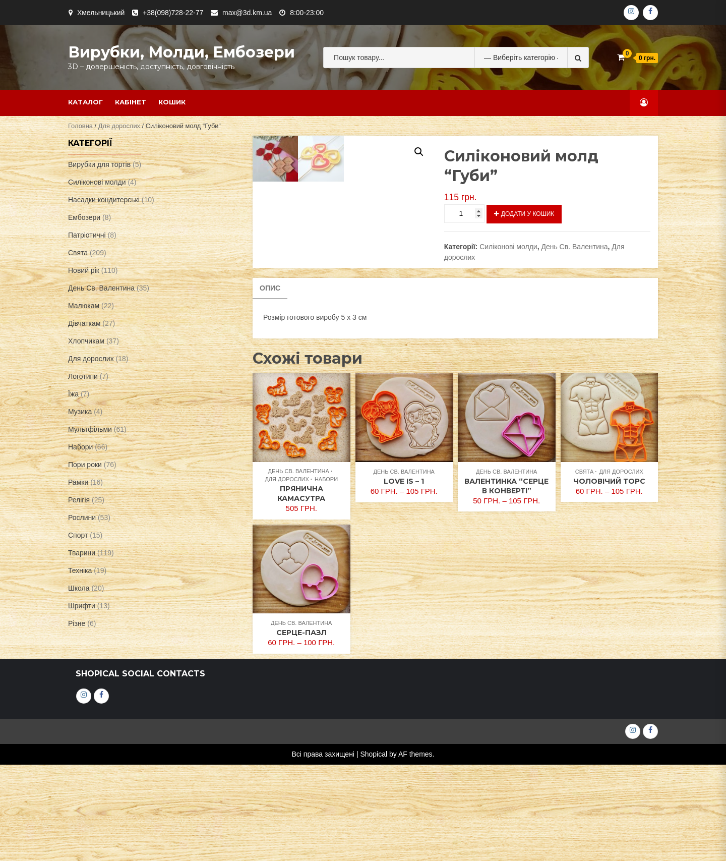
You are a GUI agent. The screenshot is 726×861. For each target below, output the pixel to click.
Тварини (81, 553)
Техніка (80, 570)
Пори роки (85, 465)
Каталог (85, 102)
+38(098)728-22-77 (173, 13)
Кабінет (130, 102)
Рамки (78, 482)
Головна (80, 126)
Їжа (73, 394)
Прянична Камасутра (301, 590)
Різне (76, 623)
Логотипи (83, 376)
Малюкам (83, 306)
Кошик (172, 102)
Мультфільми (90, 429)
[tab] (270, 384)
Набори (326, 576)
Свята (584, 568)
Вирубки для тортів (99, 164)
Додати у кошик (527, 213)
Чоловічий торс (609, 577)
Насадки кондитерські (104, 200)
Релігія (79, 500)
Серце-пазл (301, 728)
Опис (270, 384)
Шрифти (81, 606)
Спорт (78, 535)
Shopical (373, 850)
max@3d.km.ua (247, 13)
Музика (80, 412)
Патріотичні (87, 235)
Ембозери (84, 217)
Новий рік (83, 270)
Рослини (82, 517)
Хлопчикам (86, 341)
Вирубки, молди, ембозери (181, 52)
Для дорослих (119, 126)
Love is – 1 (404, 577)
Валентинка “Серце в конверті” (506, 582)
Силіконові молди (508, 247)
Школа (79, 588)
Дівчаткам (84, 323)
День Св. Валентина (574, 247)
